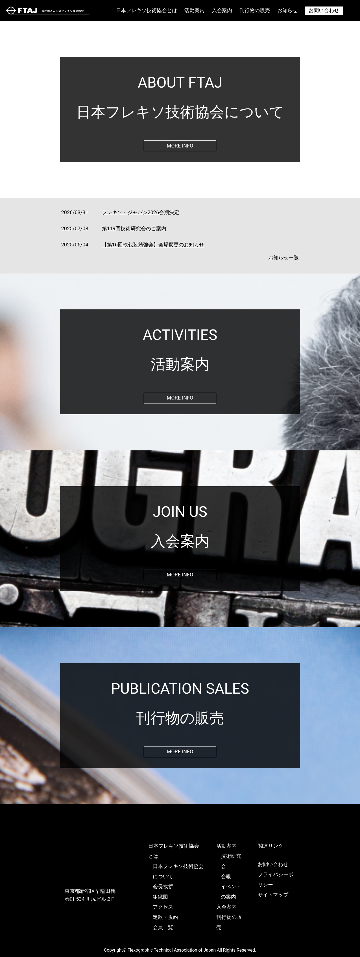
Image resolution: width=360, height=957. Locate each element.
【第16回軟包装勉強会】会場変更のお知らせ (153, 245)
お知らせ (287, 10)
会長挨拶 (163, 886)
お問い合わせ (324, 10)
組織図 (160, 897)
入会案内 (222, 10)
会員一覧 (163, 927)
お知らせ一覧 (283, 258)
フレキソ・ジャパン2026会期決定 (140, 212)
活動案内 (194, 10)
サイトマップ (273, 895)
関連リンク (270, 846)
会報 (226, 876)
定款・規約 (165, 917)
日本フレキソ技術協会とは (146, 10)
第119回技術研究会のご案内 (134, 228)
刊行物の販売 (254, 10)
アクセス (163, 907)
